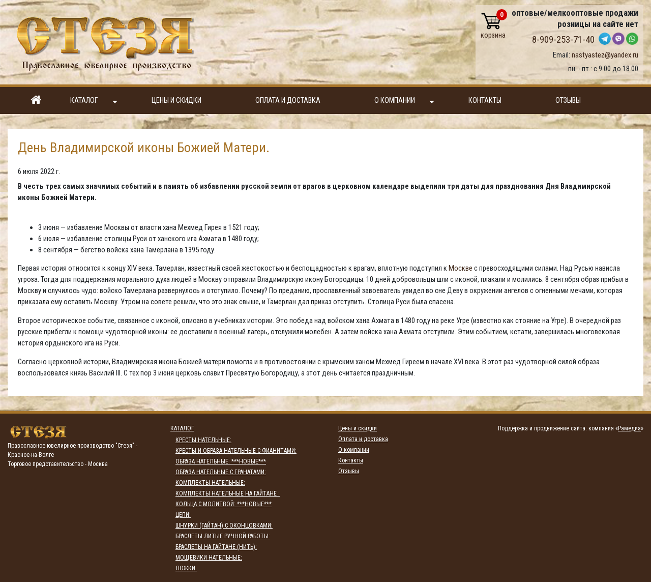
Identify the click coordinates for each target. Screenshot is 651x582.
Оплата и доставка (287, 100)
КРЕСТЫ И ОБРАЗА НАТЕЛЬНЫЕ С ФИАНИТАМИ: (236, 450)
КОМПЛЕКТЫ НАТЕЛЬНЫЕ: (210, 482)
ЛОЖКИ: (186, 568)
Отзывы (568, 100)
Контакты (484, 100)
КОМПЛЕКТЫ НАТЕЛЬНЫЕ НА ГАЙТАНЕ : (227, 493)
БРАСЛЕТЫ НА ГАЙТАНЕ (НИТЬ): (216, 546)
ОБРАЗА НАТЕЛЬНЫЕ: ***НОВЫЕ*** (220, 461)
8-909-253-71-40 (563, 39)
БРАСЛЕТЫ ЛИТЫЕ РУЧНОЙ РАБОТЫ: (222, 536)
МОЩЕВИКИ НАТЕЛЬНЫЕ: (208, 557)
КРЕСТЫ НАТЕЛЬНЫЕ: (203, 440)
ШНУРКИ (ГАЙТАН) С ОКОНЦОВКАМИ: (224, 525)
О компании (404, 101)
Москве (460, 268)
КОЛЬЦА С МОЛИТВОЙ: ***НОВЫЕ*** (223, 504)
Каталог (93, 101)
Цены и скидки (176, 100)
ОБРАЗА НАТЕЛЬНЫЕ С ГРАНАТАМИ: (220, 472)
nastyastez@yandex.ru (605, 55)
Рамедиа (629, 428)
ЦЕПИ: (183, 514)
